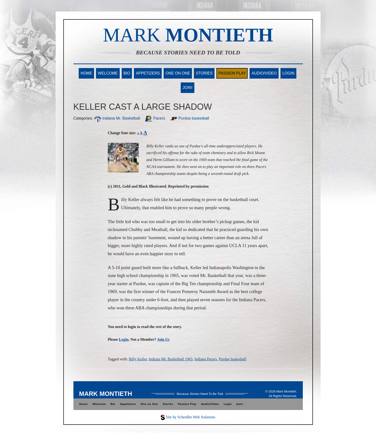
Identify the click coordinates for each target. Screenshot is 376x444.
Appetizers (148, 73)
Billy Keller (138, 359)
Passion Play (232, 73)
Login (288, 73)
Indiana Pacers (205, 359)
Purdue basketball (189, 118)
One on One (178, 73)
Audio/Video (264, 73)
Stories (204, 73)
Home (86, 73)
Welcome (108, 73)
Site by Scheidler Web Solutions (190, 417)
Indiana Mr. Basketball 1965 (170, 359)
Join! (187, 88)
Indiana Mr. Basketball (117, 118)
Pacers (155, 118)
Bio (127, 73)
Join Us (163, 339)
